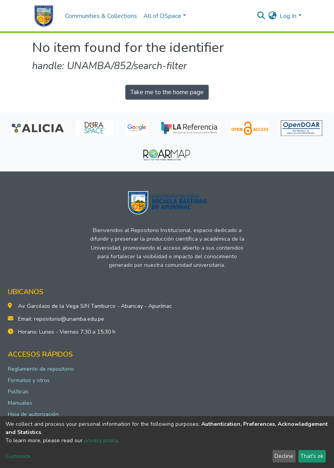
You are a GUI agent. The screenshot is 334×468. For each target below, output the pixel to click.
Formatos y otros (29, 380)
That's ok (311, 456)
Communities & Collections (101, 16)
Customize (18, 456)
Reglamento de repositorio (41, 369)
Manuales (20, 403)
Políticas (18, 391)
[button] (272, 16)
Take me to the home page (167, 92)
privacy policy (100, 440)
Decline (283, 456)
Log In (288, 16)
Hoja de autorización (33, 414)
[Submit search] (261, 16)
